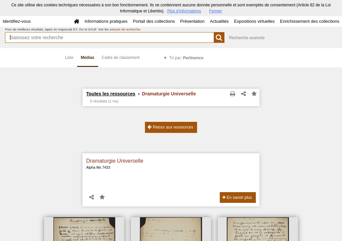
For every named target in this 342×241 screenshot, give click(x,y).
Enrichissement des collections (309, 21)
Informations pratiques (106, 21)
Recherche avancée (247, 37)
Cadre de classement (121, 57)
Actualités (219, 21)
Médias (88, 57)
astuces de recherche (125, 29)
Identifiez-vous (17, 21)
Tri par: (186, 58)
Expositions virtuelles (254, 21)
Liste (69, 57)
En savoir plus (237, 197)
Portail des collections (154, 21)
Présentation (192, 21)
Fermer (215, 11)
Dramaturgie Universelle (114, 161)
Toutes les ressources (110, 93)
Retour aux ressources (170, 127)
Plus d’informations (184, 11)
